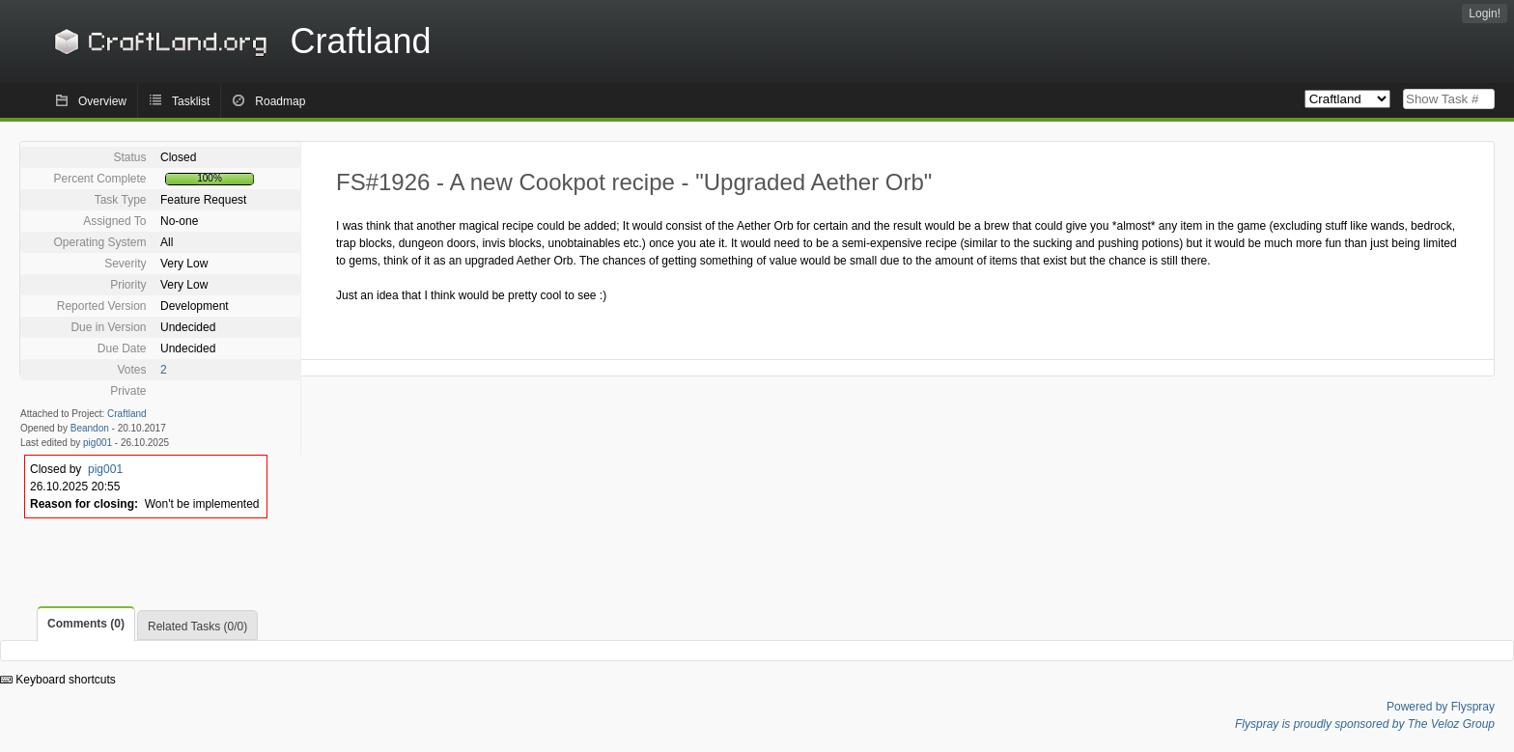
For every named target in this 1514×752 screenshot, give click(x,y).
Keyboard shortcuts (58, 679)
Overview (102, 101)
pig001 (97, 442)
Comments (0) (86, 623)
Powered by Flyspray (1441, 706)
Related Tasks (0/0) (197, 626)
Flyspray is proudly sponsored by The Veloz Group (1365, 724)
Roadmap (280, 101)
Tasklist (191, 101)
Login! (1484, 13)
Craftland (239, 41)
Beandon (89, 428)
